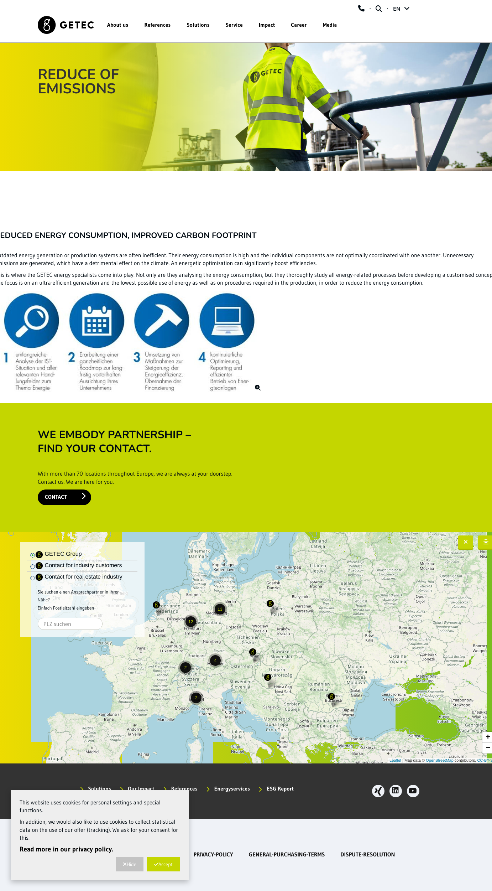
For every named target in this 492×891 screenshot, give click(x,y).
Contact (65, 496)
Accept (163, 864)
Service (234, 24)
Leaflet (395, 760)
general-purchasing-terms (287, 854)
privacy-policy (213, 854)
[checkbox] (33, 555)
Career (299, 24)
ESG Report (276, 788)
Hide (129, 864)
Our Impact (137, 788)
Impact (267, 24)
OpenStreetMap (440, 760)
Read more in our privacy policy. (66, 849)
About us (118, 24)
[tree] (82, 554)
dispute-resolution (367, 854)
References (158, 24)
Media (330, 24)
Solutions (198, 24)
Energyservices (228, 788)
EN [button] (401, 9)
